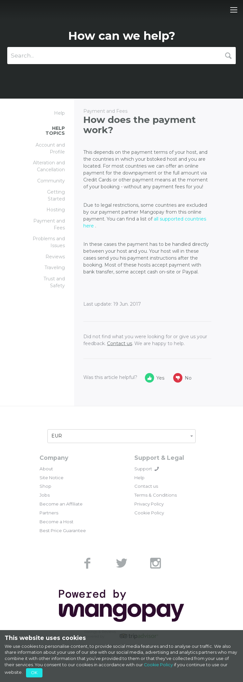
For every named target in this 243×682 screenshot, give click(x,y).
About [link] (46, 468)
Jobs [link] (45, 495)
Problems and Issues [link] (49, 242)
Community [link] (51, 181)
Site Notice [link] (52, 477)
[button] (121, 436)
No (182, 378)
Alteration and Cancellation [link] (49, 166)
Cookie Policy (158, 664)
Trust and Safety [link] (54, 282)
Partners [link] (49, 512)
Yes (154, 378)
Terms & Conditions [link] (155, 495)
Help (59, 113)
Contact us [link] (146, 486)
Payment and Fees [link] (49, 224)
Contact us (119, 343)
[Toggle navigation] (233, 10)
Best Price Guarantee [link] (63, 530)
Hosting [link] (55, 210)
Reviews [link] (55, 257)
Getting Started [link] (56, 195)
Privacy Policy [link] (149, 503)
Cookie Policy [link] (149, 512)
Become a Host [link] (56, 521)
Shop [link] (45, 486)
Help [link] (139, 477)
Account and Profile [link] (50, 148)
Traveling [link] (54, 267)
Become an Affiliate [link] (61, 503)
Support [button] (146, 468)
